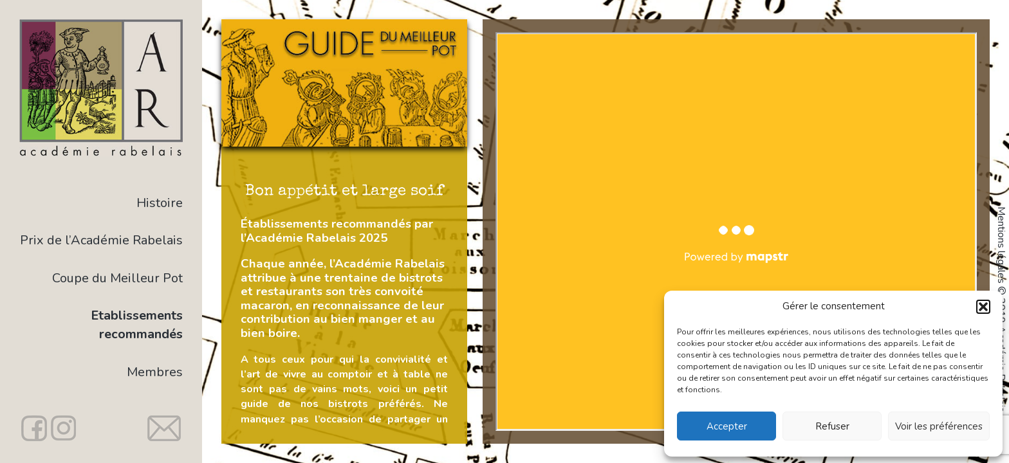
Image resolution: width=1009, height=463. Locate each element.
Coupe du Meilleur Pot (117, 278)
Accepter (727, 426)
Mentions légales (1001, 245)
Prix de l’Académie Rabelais (101, 240)
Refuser (832, 426)
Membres (155, 372)
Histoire (159, 203)
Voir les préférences (939, 426)
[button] (983, 306)
